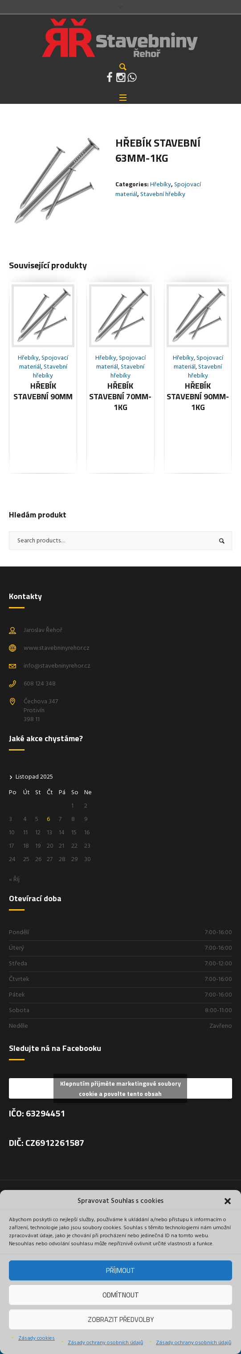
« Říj (14, 879)
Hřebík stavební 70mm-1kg (120, 396)
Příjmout (120, 1270)
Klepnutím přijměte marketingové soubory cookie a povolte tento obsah (120, 1088)
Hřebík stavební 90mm (43, 391)
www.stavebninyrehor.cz (57, 648)
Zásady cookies (36, 1338)
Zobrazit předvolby (121, 1319)
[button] (227, 1201)
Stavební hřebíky (162, 194)
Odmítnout (120, 1295)
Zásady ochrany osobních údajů (105, 1342)
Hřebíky (160, 185)
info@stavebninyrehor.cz (57, 666)
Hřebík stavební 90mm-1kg (198, 396)
